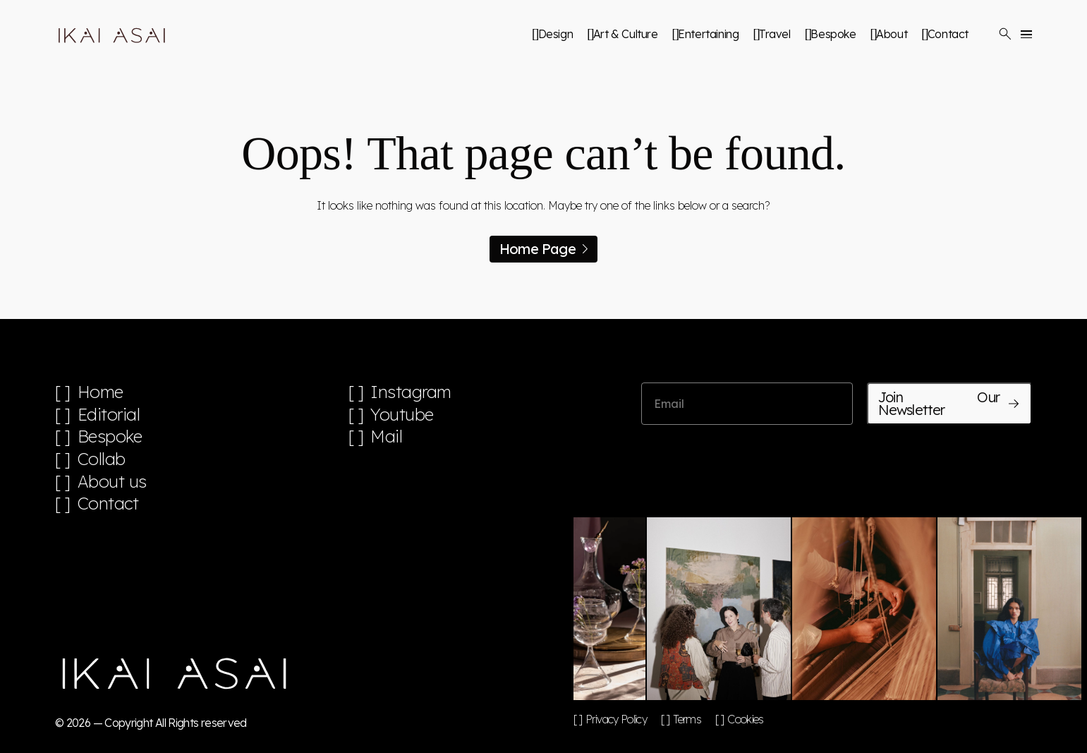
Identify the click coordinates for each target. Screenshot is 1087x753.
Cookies (745, 719)
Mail (386, 436)
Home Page (543, 249)
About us (112, 481)
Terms (687, 719)
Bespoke (833, 34)
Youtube (402, 414)
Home (100, 392)
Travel (775, 34)
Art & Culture (625, 34)
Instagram (410, 392)
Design (555, 34)
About (891, 34)
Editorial (109, 414)
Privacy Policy (616, 719)
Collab (102, 459)
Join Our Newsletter (949, 403)
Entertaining (708, 34)
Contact (948, 34)
